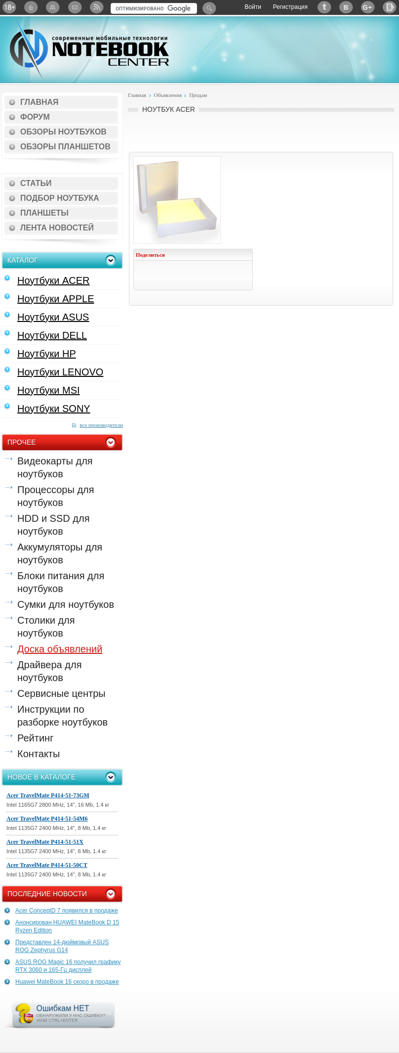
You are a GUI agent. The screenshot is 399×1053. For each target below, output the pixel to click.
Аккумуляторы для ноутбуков (59, 553)
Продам (198, 95)
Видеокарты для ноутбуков (55, 467)
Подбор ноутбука (59, 198)
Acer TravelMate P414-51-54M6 (47, 818)
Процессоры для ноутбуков (55, 496)
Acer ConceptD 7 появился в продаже (66, 910)
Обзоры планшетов (65, 146)
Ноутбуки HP (46, 353)
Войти (252, 6)
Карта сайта (52, 7)
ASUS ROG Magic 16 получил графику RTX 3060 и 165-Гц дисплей (68, 966)
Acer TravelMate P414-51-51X (44, 841)
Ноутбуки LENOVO (60, 371)
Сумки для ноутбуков (65, 604)
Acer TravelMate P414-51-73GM (47, 795)
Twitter (324, 7)
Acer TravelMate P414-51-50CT (46, 865)
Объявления (167, 95)
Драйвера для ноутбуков (49, 671)
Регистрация (290, 6)
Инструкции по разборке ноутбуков (62, 716)
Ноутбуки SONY (53, 408)
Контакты (38, 753)
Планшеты (44, 213)
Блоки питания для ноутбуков (60, 582)
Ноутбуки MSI (48, 390)
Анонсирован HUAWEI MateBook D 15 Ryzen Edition (67, 926)
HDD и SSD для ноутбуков (53, 525)
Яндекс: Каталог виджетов (389, 7)
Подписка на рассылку (74, 7)
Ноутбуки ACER (53, 280)
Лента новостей (57, 228)
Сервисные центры (61, 693)
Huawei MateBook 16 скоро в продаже (67, 981)
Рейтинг (35, 738)
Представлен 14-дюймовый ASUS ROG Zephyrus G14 (62, 946)
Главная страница (31, 7)
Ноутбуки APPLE (55, 298)
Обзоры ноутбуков (63, 132)
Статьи (35, 183)
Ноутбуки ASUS (53, 317)
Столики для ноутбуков (46, 627)
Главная (39, 102)
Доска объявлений (59, 648)
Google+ (367, 7)
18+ (9, 7)
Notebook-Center (89, 48)
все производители (101, 425)
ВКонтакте (346, 7)
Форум (35, 117)
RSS (96, 7)
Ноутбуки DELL (52, 335)
